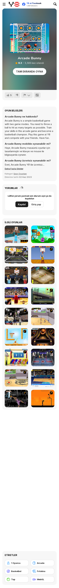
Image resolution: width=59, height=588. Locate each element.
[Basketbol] (17, 571)
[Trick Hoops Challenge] (42, 296)
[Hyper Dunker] (16, 398)
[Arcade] (42, 563)
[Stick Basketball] (42, 316)
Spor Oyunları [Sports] (20, 173)
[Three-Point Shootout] (16, 296)
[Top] (17, 579)
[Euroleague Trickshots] (42, 378)
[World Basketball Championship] (16, 357)
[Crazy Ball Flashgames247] (42, 234)
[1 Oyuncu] (17, 563)
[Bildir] (27, 95)
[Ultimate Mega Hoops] (16, 255)
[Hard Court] (42, 275)
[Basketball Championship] (42, 337)
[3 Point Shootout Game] (16, 316)
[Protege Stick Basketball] (16, 378)
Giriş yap (36, 204)
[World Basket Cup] (42, 357)
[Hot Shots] (42, 255)
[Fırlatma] (42, 571)
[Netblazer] (16, 234)
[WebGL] (42, 579)
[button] (14, 168)
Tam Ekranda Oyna (29, 71)
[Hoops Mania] (16, 275)
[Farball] (42, 398)
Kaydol (22, 204)
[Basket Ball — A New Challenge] (16, 337)
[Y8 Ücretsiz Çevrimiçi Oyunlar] (14, 4)
